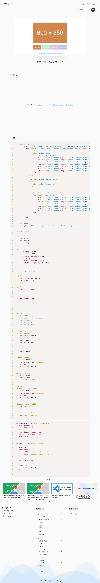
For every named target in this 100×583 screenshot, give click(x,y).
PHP (51, 572)
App (50, 518)
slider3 (39, 105)
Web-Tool (50, 538)
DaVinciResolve (50, 523)
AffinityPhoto (50, 521)
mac (50, 529)
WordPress (51, 578)
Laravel (51, 564)
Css (51, 548)
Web (50, 542)
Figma (50, 526)
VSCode (50, 532)
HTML (51, 550)
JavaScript (51, 559)
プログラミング (50, 556)
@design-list (57, 105)
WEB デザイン (50, 545)
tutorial (51, 553)
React (51, 575)
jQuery (51, 561)
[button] (49, 501)
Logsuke (61, 581)
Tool (50, 535)
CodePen (69, 105)
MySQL (51, 570)
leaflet (51, 567)
